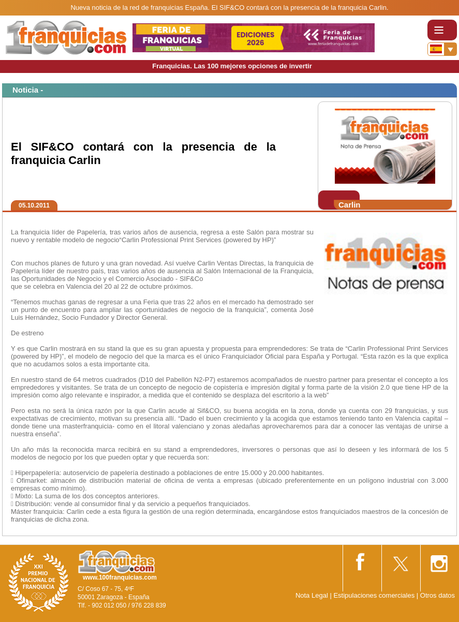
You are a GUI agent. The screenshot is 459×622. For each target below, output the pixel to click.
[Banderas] (442, 49)
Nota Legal (311, 595)
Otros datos (437, 595)
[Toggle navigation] (442, 30)
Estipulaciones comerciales (374, 595)
